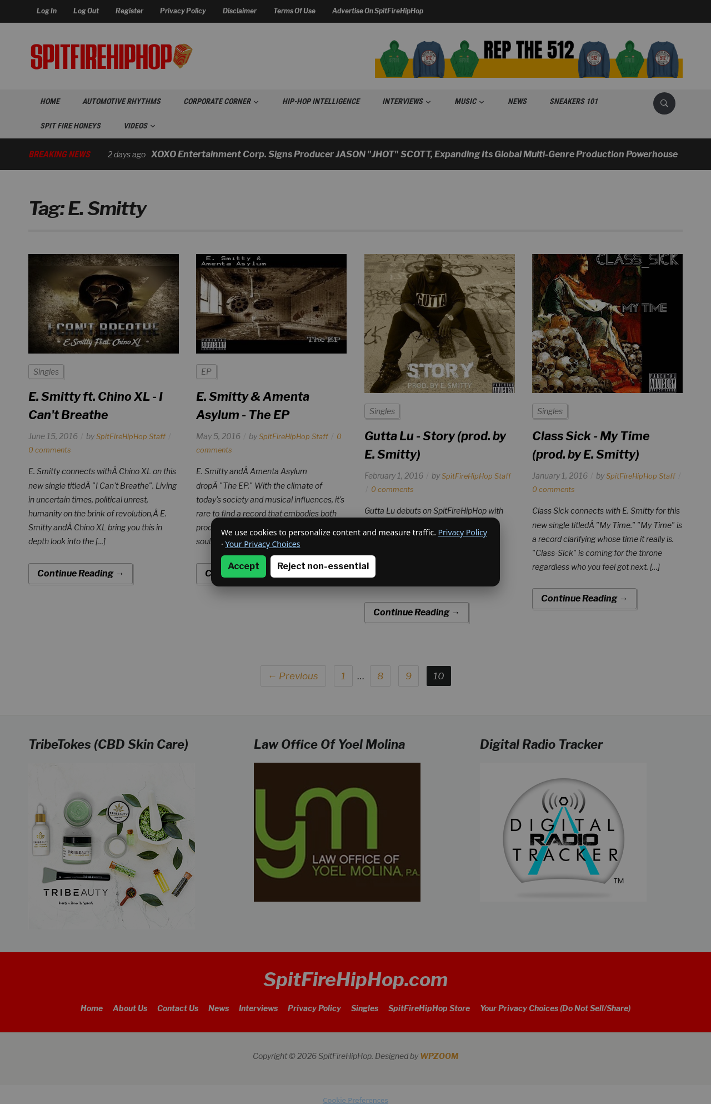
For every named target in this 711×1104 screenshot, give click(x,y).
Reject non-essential (323, 566)
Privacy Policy (462, 532)
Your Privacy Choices (262, 544)
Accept (243, 566)
